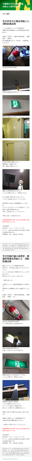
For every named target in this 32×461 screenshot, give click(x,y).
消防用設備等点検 (9, 248)
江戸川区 (6, 453)
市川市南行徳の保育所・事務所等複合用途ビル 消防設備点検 (15, 259)
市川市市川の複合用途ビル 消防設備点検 (17, 22)
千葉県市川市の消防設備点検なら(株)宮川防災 (12, 5)
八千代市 (14, 450)
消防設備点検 (14, 451)
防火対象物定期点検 (7, 455)
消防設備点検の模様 (19, 244)
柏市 (10, 247)
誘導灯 (12, 250)
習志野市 (20, 247)
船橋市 (25, 245)
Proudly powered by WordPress (10, 459)
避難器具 (21, 245)
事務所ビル (13, 245)
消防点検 (16, 248)
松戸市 (4, 451)
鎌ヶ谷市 (6, 247)
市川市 (25, 244)
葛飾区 (18, 453)
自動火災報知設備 (22, 248)
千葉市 (12, 247)
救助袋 (18, 450)
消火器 (24, 247)
